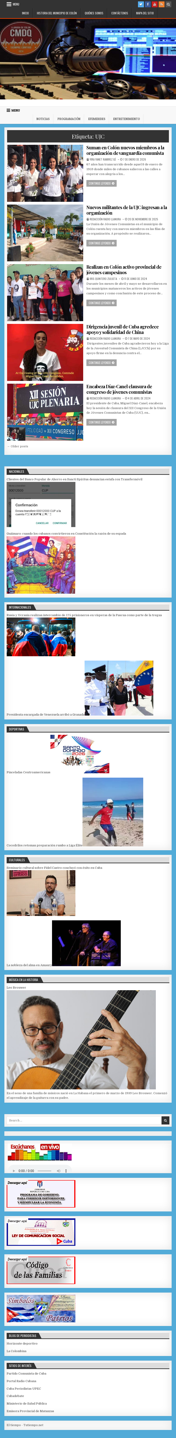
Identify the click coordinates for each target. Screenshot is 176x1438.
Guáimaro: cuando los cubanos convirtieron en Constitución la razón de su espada (66, 533)
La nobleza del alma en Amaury (29, 965)
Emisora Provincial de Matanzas (30, 1411)
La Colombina (16, 1351)
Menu (16, 4)
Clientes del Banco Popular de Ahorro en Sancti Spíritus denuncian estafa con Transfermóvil (74, 479)
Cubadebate (15, 1396)
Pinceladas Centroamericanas (28, 772)
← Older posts (17, 446)
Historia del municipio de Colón (57, 13)
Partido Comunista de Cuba (26, 1373)
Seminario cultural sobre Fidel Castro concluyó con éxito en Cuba (54, 867)
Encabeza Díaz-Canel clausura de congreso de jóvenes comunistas (119, 389)
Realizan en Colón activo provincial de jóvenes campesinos (123, 269)
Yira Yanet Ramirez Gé (103, 159)
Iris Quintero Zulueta (103, 278)
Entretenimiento (126, 119)
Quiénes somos (94, 13)
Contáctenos (119, 13)
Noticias (43, 119)
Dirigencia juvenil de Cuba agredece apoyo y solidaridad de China (122, 329)
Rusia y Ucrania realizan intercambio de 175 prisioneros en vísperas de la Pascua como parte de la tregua (84, 615)
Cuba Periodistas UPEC (24, 1388)
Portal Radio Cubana (21, 1381)
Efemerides (96, 119)
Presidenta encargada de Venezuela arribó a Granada (46, 714)
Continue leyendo (103, 183)
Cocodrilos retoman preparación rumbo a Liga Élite (44, 845)
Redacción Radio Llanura (105, 219)
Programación (69, 119)
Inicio (25, 13)
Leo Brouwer (16, 987)
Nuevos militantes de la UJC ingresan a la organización (126, 210)
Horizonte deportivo (22, 1343)
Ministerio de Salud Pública (27, 1403)
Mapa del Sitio (145, 13)
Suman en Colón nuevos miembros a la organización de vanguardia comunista (125, 150)
